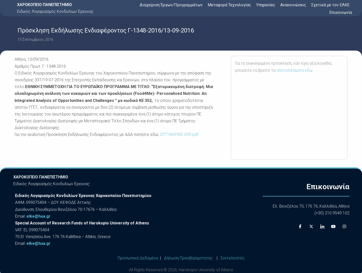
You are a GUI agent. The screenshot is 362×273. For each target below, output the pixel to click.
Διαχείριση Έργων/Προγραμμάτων (171, 5)
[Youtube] (333, 226)
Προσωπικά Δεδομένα (138, 258)
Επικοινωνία (340, 12)
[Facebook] (300, 226)
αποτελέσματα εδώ (295, 70)
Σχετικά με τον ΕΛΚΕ (330, 5)
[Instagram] (344, 226)
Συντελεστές (232, 258)
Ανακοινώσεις (293, 5)
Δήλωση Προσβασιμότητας (188, 258)
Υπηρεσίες (265, 5)
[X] (311, 226)
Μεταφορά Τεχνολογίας (229, 5)
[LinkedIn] (322, 226)
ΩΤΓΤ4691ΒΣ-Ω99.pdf (178, 134)
